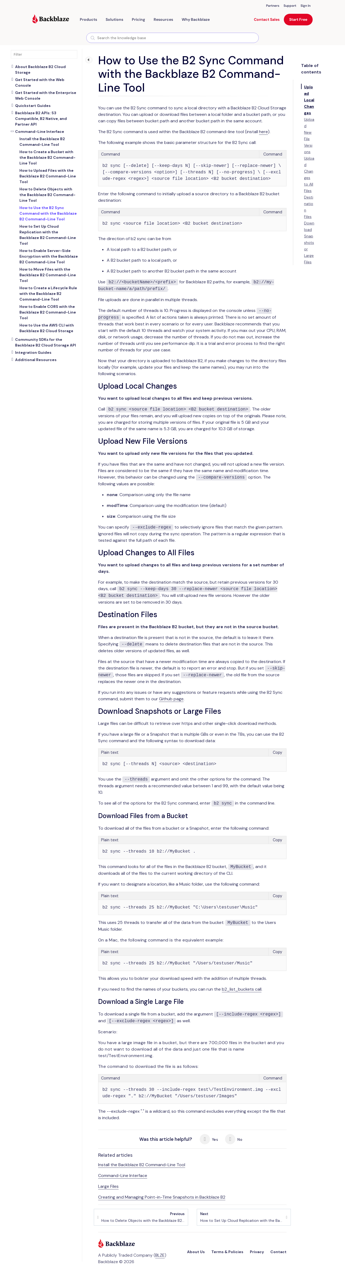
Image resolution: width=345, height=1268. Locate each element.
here (263, 131)
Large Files (108, 1186)
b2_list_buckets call (241, 989)
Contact (278, 1251)
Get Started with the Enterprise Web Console (45, 95)
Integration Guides (33, 352)
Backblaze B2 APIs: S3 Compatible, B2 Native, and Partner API (41, 118)
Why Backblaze (196, 19)
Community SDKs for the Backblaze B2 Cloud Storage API (45, 342)
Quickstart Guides (33, 105)
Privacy (257, 1251)
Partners (272, 6)
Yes (209, 1139)
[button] (88, 19)
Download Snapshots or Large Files (309, 242)
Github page (171, 699)
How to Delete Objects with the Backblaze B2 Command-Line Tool (142, 1217)
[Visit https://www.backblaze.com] (50, 19)
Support (290, 6)
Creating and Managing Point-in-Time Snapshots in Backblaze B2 (161, 1197)
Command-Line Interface (39, 131)
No (233, 1139)
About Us (196, 1251)
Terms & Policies (227, 1251)
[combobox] (172, 38)
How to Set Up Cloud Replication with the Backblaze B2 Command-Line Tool (241, 1217)
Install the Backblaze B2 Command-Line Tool (141, 1165)
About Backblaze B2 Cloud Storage (40, 69)
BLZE (160, 1255)
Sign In (305, 6)
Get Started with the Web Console (39, 82)
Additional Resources (36, 359)
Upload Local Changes (309, 100)
